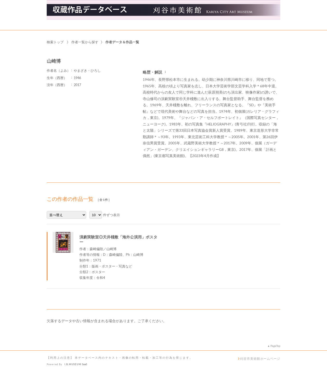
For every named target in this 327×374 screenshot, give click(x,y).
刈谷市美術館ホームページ (260, 358)
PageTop (275, 345)
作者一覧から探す (84, 42)
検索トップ (55, 42)
